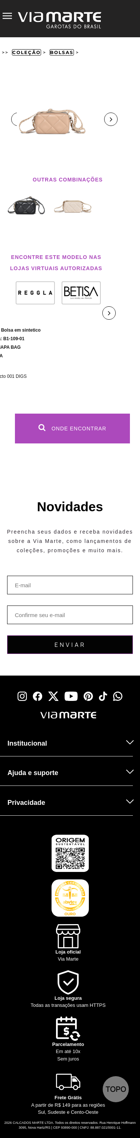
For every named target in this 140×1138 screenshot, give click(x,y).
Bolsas (62, 52)
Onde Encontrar (72, 428)
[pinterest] (88, 696)
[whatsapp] (118, 696)
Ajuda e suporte (32, 773)
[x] (53, 696)
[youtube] (71, 696)
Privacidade (26, 802)
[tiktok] (103, 696)
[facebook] (37, 696)
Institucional (27, 743)
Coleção (26, 52)
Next (111, 119)
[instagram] (22, 696)
